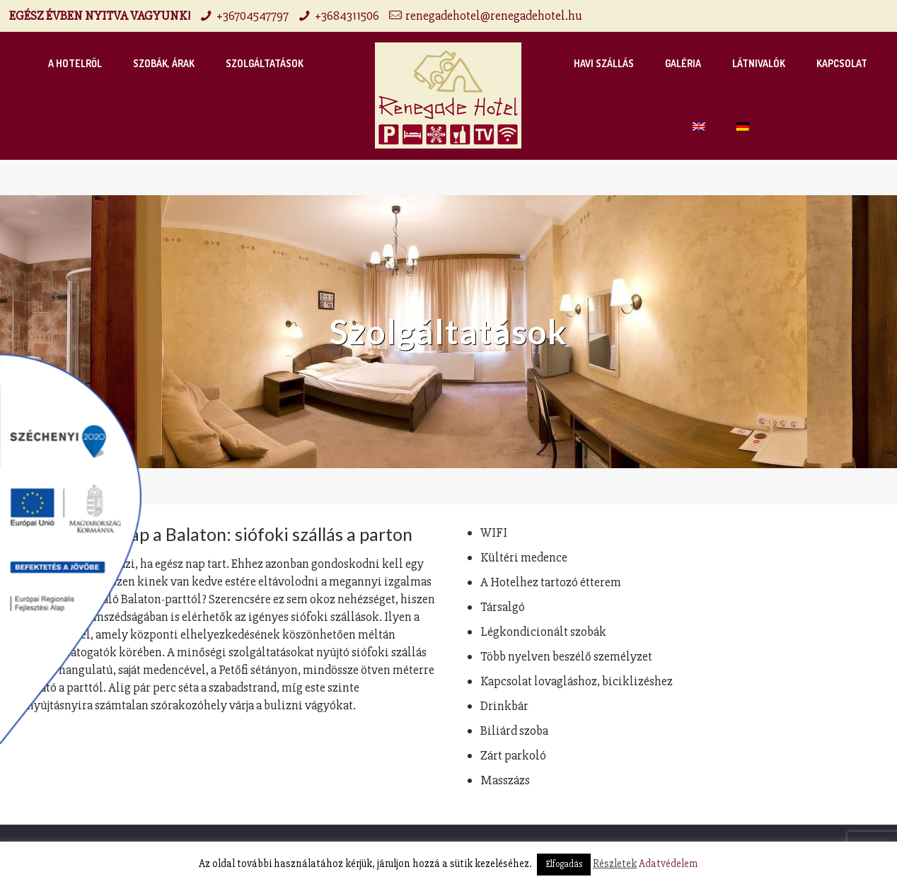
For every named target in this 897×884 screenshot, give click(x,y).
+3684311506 (347, 15)
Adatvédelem (668, 863)
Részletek (615, 863)
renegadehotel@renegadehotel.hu (493, 15)
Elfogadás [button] (563, 864)
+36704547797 (252, 15)
